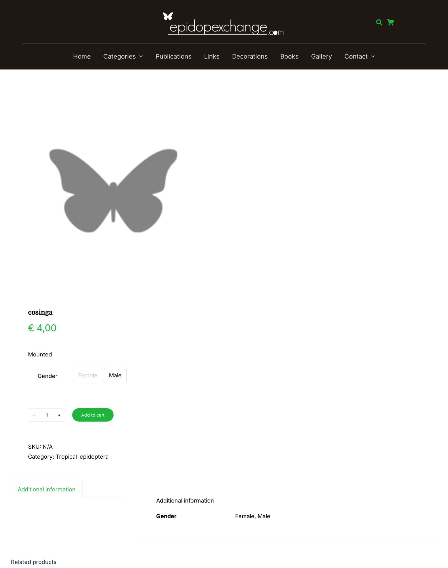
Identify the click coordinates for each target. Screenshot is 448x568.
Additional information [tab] (47, 489)
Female (87, 375)
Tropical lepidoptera (82, 456)
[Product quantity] (47, 415)
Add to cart (93, 415)
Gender (48, 376)
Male (115, 375)
